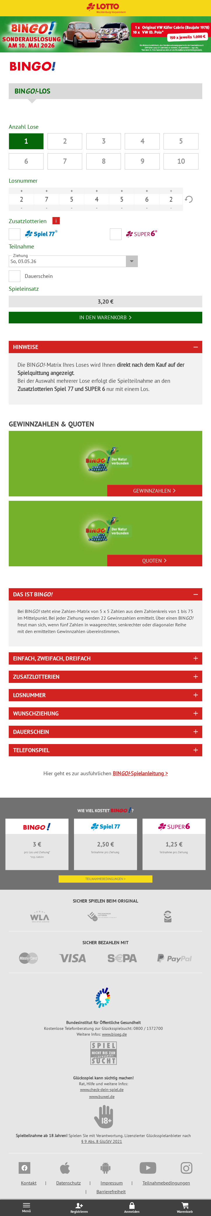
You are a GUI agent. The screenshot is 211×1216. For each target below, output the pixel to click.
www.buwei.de (102, 1096)
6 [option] (147, 199)
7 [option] (46, 199)
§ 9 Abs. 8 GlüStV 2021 (101, 1141)
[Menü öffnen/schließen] (26, 1208)
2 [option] (21, 199)
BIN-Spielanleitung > (140, 773)
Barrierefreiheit (111, 1191)
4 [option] (97, 199)
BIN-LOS (32, 91)
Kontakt (28, 1183)
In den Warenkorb (105, 317)
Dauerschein (39, 276)
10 (181, 161)
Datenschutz (68, 1183)
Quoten (154, 560)
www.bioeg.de (114, 1034)
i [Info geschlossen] (56, 220)
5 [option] (71, 199)
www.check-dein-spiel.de (102, 1089)
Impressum (112, 1183)
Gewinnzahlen (154, 490)
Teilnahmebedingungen (166, 1183)
